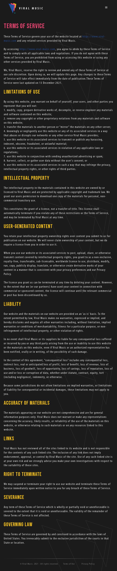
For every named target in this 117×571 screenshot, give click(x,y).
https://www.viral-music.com (37, 49)
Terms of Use (69, 564)
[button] (106, 7)
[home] (25, 8)
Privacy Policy (88, 564)
